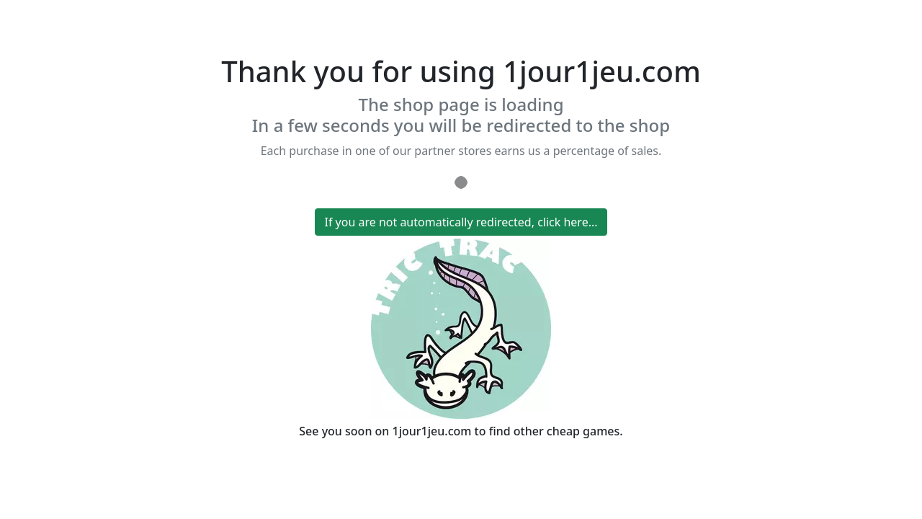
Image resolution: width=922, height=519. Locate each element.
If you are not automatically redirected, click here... (460, 222)
